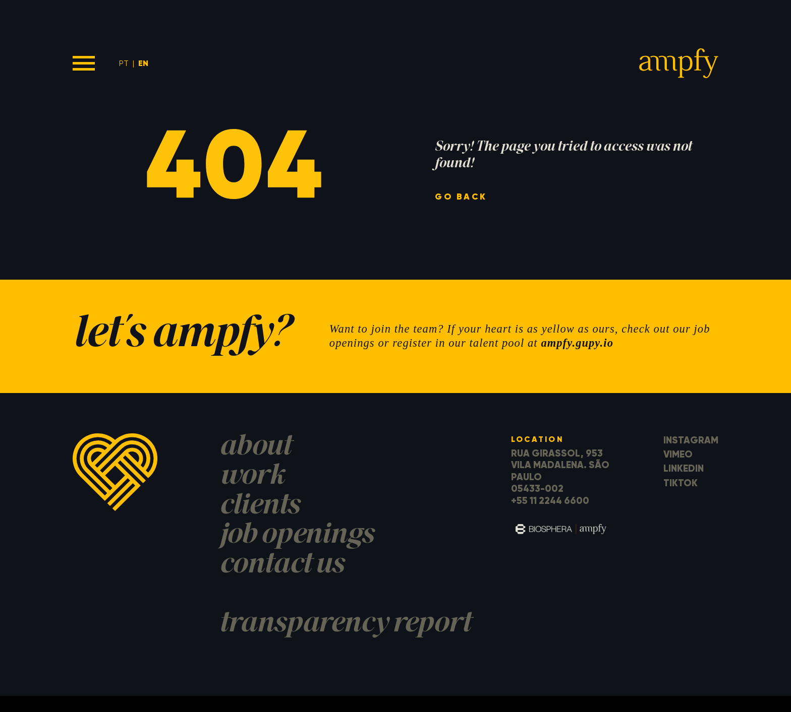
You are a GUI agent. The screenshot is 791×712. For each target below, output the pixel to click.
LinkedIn (683, 468)
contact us (281, 565)
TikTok (680, 483)
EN (143, 63)
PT (124, 63)
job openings (296, 536)
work (252, 477)
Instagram (690, 440)
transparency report (345, 624)
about (255, 448)
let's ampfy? (181, 336)
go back (461, 197)
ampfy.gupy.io (577, 343)
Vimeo (678, 454)
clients (259, 507)
